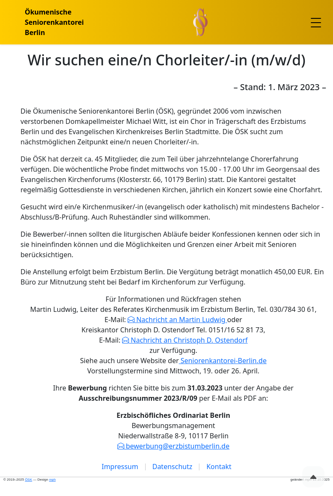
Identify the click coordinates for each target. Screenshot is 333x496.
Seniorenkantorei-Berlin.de (223, 360)
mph (52, 479)
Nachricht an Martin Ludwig (180, 319)
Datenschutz (172, 466)
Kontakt (218, 466)
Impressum (120, 466)
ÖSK (28, 479)
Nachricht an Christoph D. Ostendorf (188, 340)
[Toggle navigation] (316, 22)
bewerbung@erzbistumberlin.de (177, 446)
